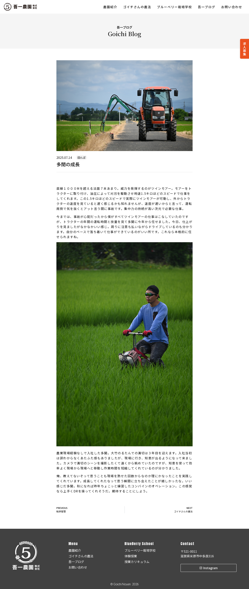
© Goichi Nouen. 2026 (124, 584)
